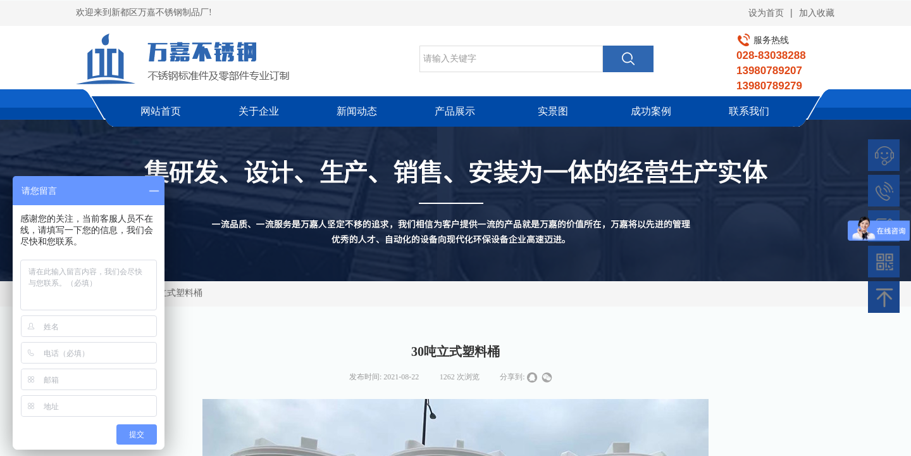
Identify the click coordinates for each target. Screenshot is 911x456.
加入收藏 (816, 13)
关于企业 (259, 111)
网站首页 (160, 111)
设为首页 (766, 13)
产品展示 (455, 111)
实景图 (553, 111)
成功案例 (651, 111)
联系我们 (749, 111)
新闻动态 (357, 111)
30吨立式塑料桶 (171, 293)
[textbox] (511, 59)
